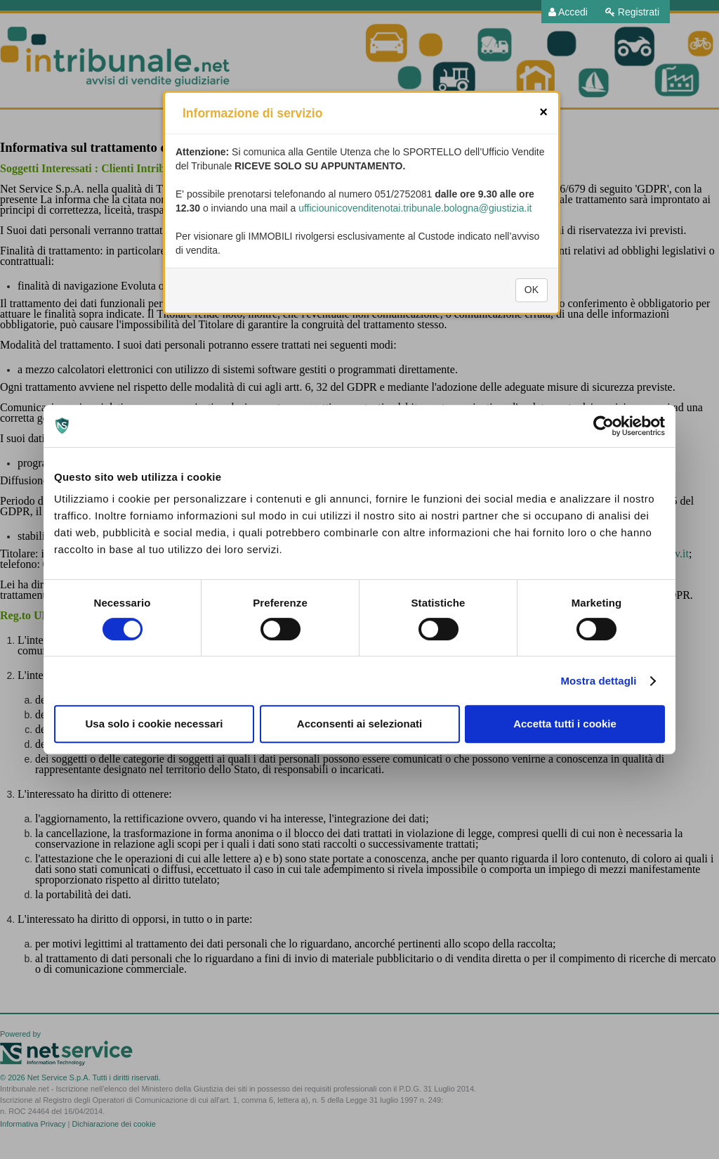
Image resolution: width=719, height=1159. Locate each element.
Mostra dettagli (598, 681)
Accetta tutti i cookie (564, 724)
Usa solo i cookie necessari (154, 724)
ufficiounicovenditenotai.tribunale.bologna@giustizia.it (415, 233)
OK (532, 314)
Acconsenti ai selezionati (359, 724)
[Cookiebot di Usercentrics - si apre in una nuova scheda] (603, 425)
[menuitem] (568, 12)
